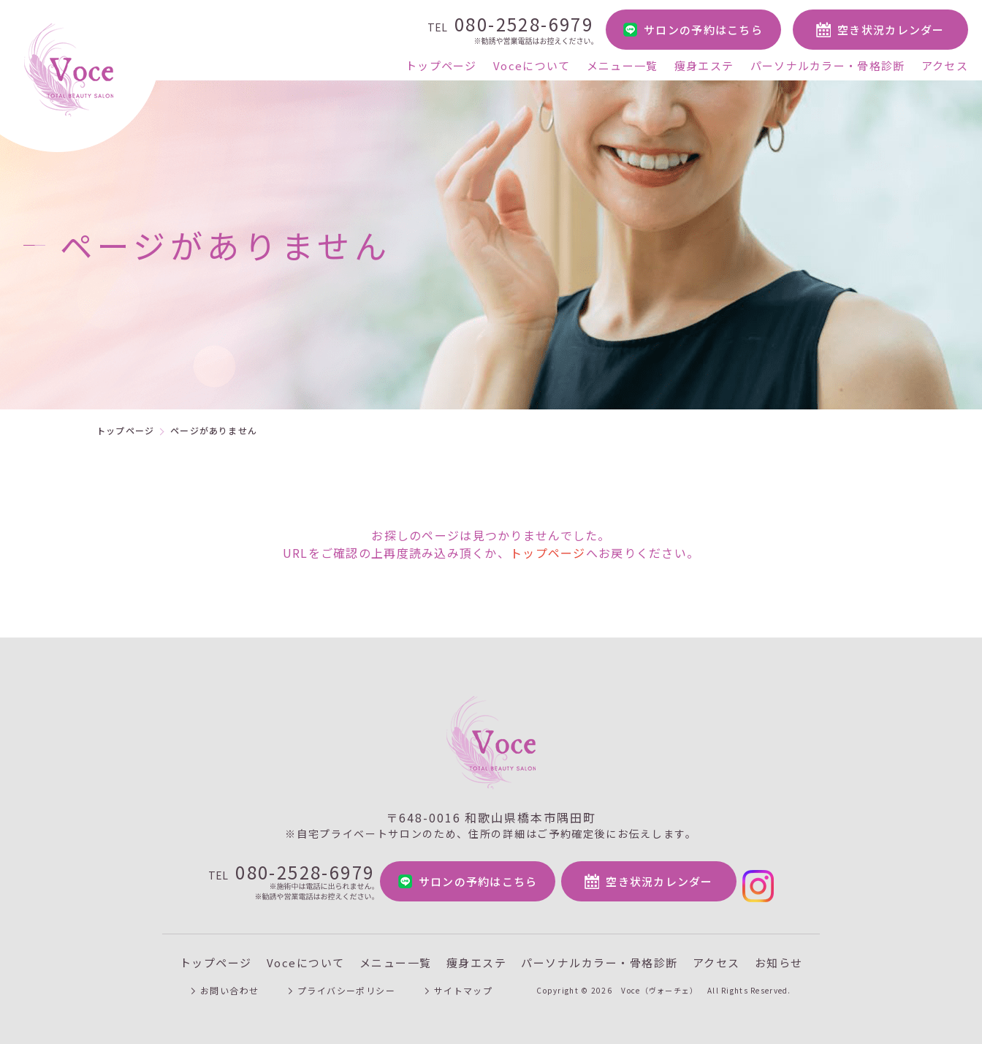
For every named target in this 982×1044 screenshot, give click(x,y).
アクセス (944, 65)
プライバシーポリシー (347, 981)
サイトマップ (465, 981)
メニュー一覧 (622, 65)
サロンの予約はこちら (703, 29)
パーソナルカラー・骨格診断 (827, 65)
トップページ (441, 65)
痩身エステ (704, 65)
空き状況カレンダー (891, 29)
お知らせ (779, 952)
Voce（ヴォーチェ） (661, 981)
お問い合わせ (229, 981)
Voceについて (531, 65)
